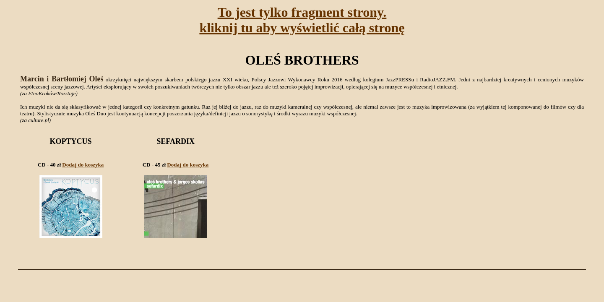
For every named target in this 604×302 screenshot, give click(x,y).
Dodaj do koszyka (83, 164)
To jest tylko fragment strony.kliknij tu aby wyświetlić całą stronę (301, 20)
